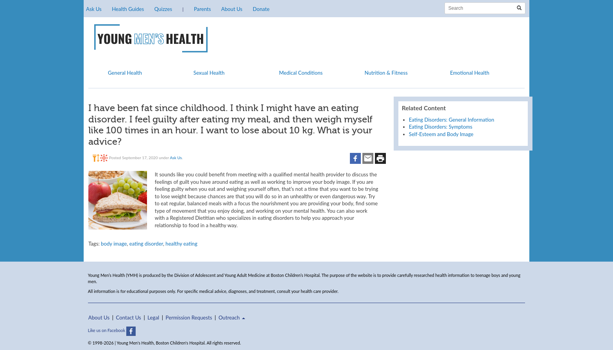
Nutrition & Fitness (385, 73)
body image (114, 244)
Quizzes (163, 9)
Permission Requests (189, 317)
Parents (202, 9)
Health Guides (128, 9)
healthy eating (181, 244)
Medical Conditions (301, 73)
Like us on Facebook (112, 330)
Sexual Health (209, 73)
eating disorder (146, 244)
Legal (153, 317)
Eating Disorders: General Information (451, 120)
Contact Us (128, 317)
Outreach (232, 317)
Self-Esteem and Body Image (441, 134)
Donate (261, 9)
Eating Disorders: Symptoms (441, 127)
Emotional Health (469, 73)
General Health (125, 73)
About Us (231, 9)
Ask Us (94, 9)
